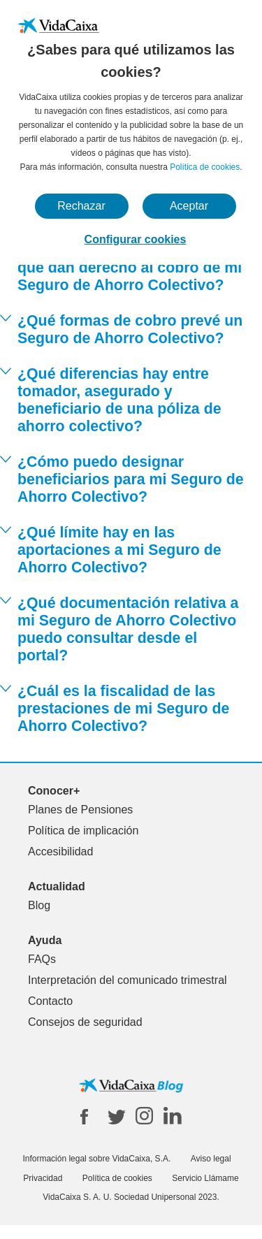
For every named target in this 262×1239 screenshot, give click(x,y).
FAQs (42, 959)
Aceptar (189, 206)
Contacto (50, 1001)
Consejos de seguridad (85, 1022)
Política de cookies (205, 167)
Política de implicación (83, 830)
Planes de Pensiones (80, 810)
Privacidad (42, 1178)
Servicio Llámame (205, 1178)
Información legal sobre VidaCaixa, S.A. (96, 1159)
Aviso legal (211, 1159)
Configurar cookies (136, 239)
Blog (39, 905)
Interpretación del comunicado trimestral (127, 980)
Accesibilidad (60, 851)
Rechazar (81, 206)
